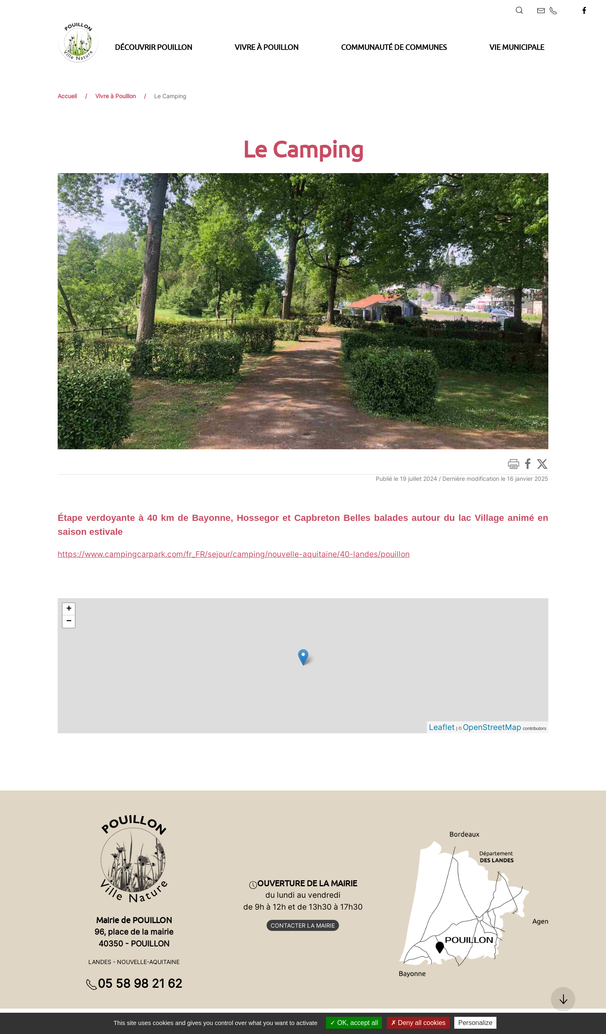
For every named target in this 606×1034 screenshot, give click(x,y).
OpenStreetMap (492, 727)
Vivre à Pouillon (115, 95)
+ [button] (69, 609)
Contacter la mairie (303, 925)
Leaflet (442, 727)
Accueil (67, 95)
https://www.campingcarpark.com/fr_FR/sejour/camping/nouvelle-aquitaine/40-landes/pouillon (234, 554)
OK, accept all (354, 1022)
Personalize (475, 1022)
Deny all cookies (418, 1022)
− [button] (69, 621)
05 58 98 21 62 (133, 983)
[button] (519, 10)
